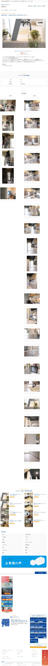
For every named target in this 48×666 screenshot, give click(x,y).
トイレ (26, 539)
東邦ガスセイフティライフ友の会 (38, 665)
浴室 (3, 539)
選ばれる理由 (19, 650)
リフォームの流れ (5, 656)
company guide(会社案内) (35, 654)
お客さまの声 (4, 651)
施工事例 (33, 650)
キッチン (27, 537)
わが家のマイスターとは (21, 665)
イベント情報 (19, 651)
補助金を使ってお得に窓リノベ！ (8, 650)
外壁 (3, 552)
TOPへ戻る (41, 572)
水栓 (3, 547)
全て (3, 534)
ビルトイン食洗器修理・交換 (7, 663)
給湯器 (3, 542)
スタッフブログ (35, 651)
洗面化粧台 (27, 544)
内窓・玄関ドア (28, 534)
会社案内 (4, 653)
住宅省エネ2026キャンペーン (7, 658)
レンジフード (4, 544)
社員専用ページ (35, 656)
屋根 (26, 550)
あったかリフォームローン (7, 665)
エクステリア (4, 550)
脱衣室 (26, 547)
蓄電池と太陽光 (20, 663)
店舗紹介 (18, 653)
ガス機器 (4, 537)
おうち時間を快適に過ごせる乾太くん (39, 663)
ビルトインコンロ (28, 542)
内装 (26, 552)
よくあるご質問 (20, 656)
